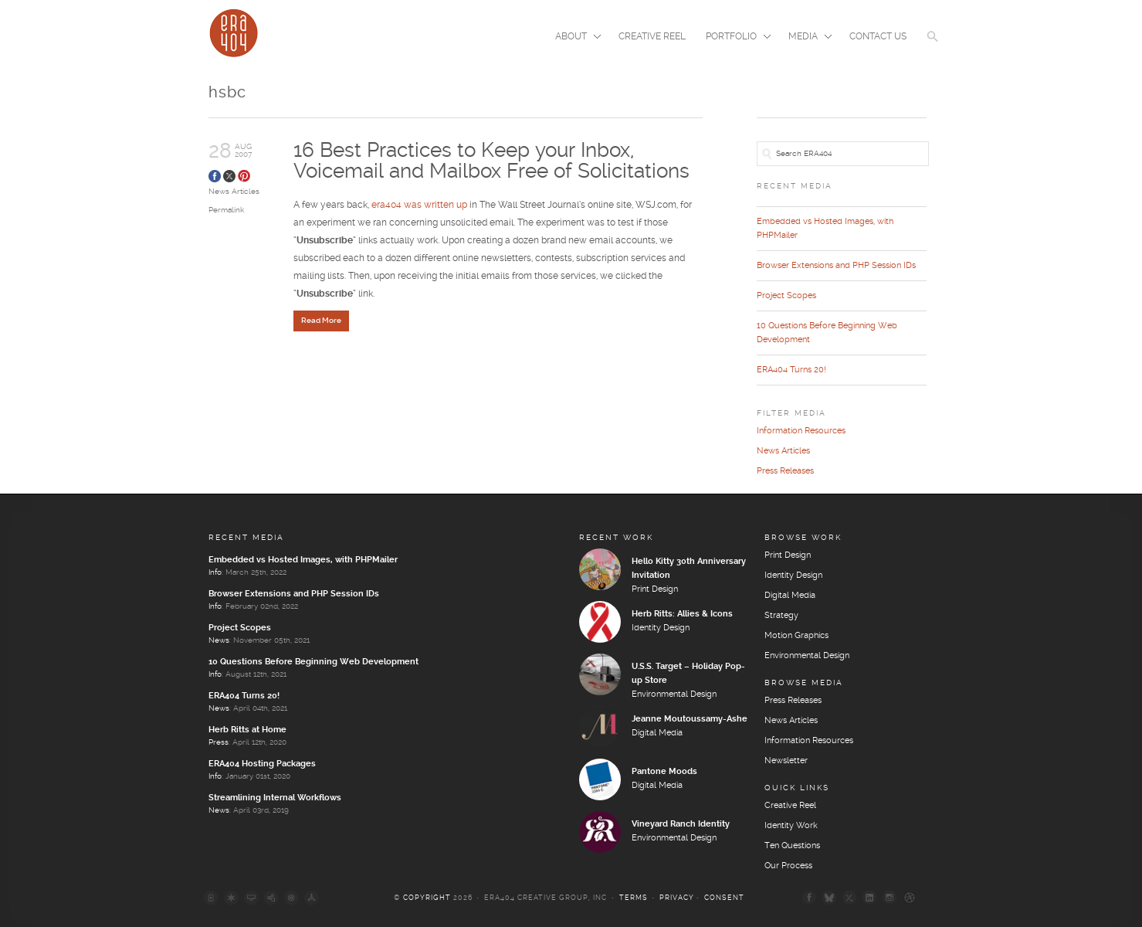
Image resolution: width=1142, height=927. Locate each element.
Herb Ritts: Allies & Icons (682, 614)
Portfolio (733, 38)
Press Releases (785, 471)
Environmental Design (674, 694)
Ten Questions (792, 846)
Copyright (427, 898)
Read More (321, 321)
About (573, 38)
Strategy (781, 615)
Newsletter (786, 761)
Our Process (788, 866)
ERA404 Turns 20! (791, 370)
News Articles (233, 191)
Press (218, 742)
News (218, 640)
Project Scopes (786, 296)
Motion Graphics (796, 635)
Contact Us (877, 37)
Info (215, 572)
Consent (724, 898)
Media (805, 38)
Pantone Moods (664, 771)
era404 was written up (419, 206)
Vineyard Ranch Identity (681, 824)
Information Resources (801, 431)
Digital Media (657, 733)
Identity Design (661, 628)
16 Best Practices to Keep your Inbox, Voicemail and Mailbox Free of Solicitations (491, 161)
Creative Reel (652, 37)
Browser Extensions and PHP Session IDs (836, 265)
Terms (633, 898)
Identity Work (791, 825)
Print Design (655, 589)
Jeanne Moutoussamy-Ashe (689, 719)
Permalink (226, 210)
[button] (932, 46)
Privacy (676, 898)
